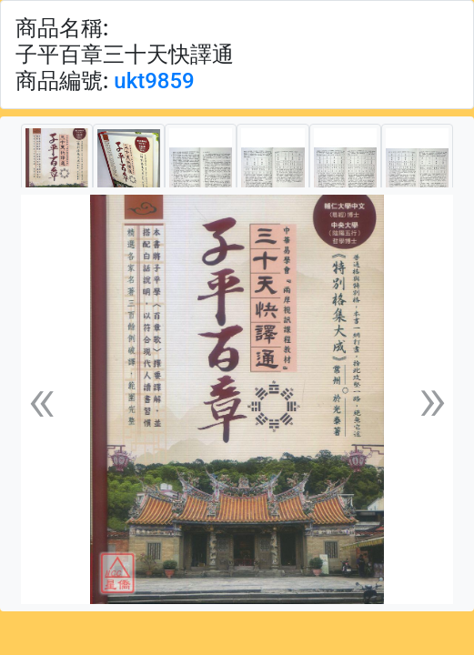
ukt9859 (154, 81)
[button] (41, 399)
